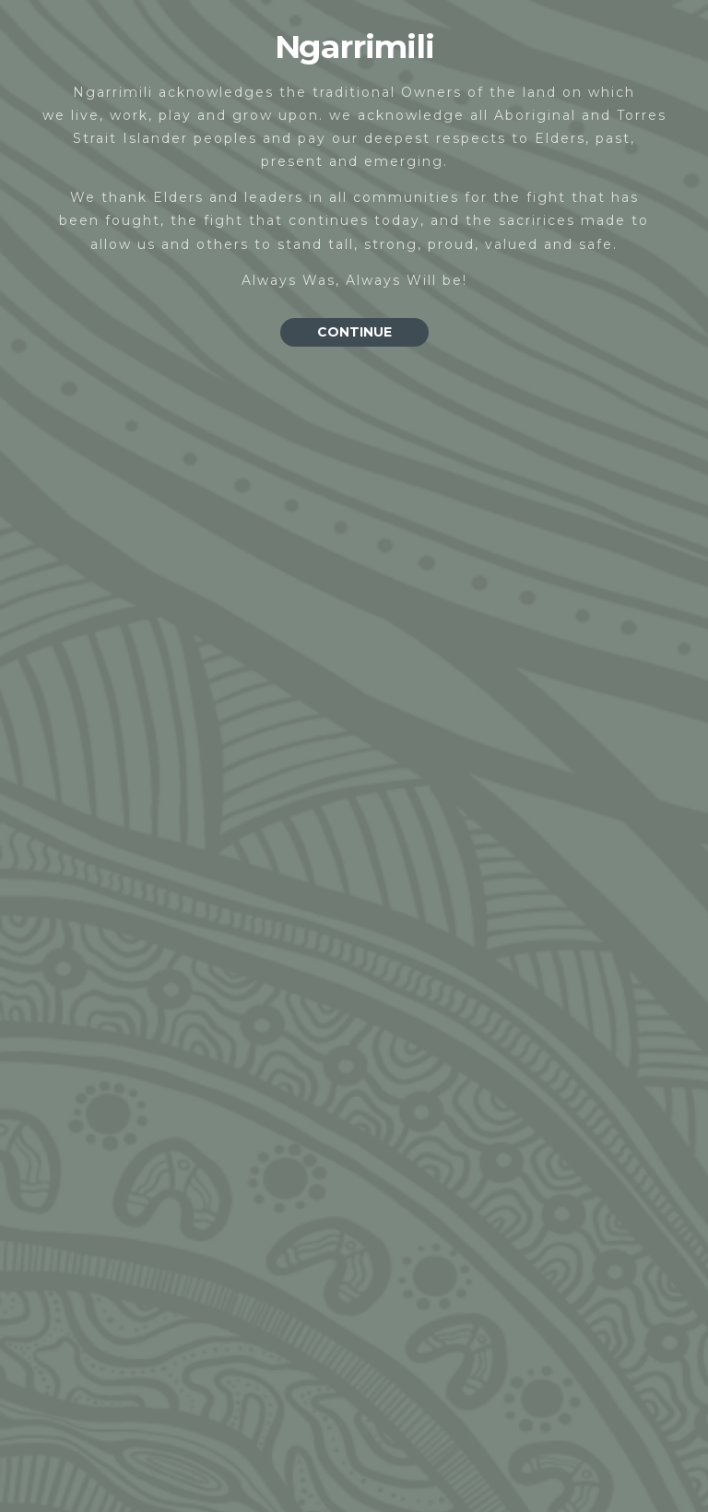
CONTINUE (354, 332)
